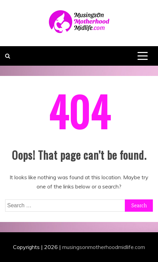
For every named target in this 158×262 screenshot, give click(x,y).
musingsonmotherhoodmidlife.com (103, 247)
